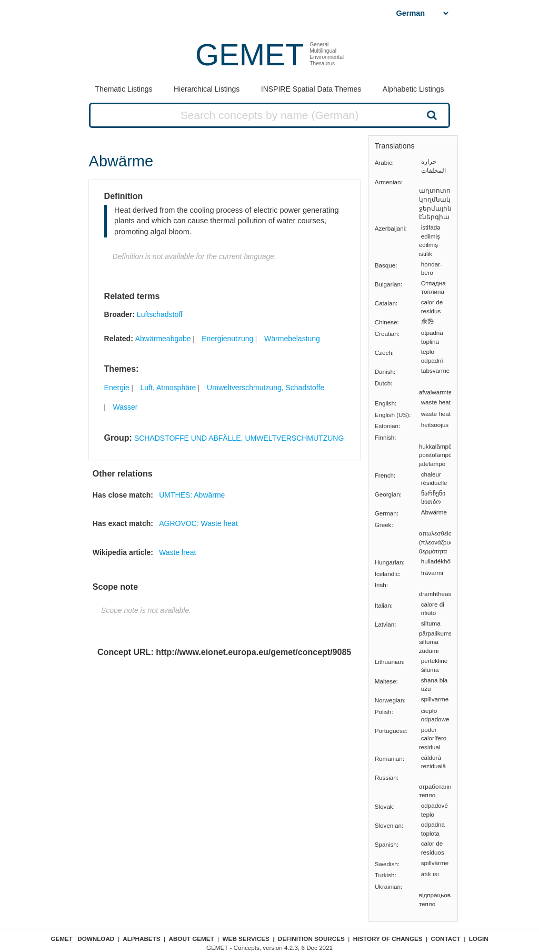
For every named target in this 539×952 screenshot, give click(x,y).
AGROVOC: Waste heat (198, 523)
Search (430, 115)
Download (95, 938)
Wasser (125, 407)
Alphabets (141, 938)
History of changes (388, 938)
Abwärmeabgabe (163, 338)
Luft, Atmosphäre (168, 387)
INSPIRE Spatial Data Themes (311, 89)
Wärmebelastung (292, 338)
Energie (116, 387)
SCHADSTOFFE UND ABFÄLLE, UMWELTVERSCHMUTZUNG (239, 438)
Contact (446, 938)
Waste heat (177, 552)
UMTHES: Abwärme (192, 495)
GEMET (249, 54)
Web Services (246, 938)
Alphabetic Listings (413, 89)
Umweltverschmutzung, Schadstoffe (265, 387)
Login (478, 938)
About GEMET (191, 938)
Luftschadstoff (160, 314)
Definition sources (311, 938)
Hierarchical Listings (206, 89)
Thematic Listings (124, 89)
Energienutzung (227, 338)
